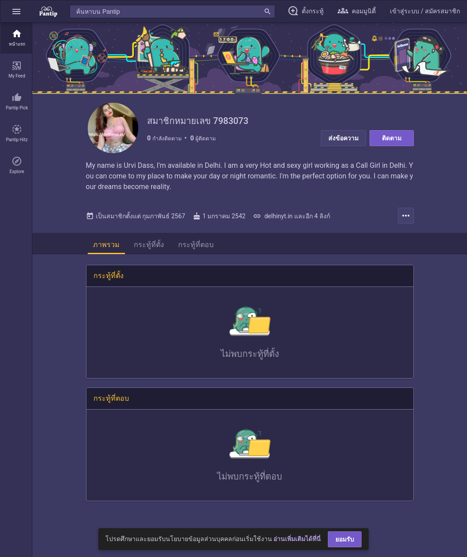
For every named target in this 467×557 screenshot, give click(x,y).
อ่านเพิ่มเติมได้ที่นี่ (297, 538)
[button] (16, 11)
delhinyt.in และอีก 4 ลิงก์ (291, 218)
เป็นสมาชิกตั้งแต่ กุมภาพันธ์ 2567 (135, 218)
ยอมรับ (344, 539)
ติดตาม (391, 138)
